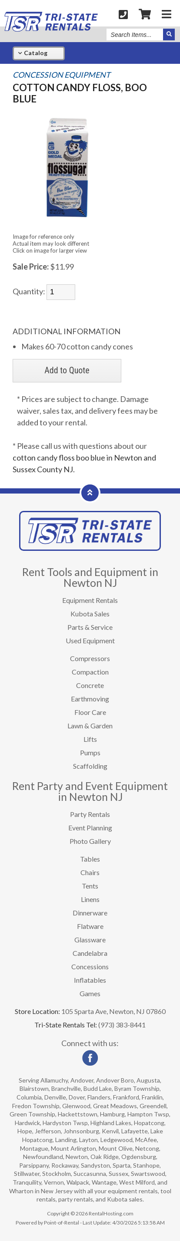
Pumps (90, 752)
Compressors (90, 658)
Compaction (90, 672)
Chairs (90, 872)
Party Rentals (90, 814)
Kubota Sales (90, 613)
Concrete (90, 685)
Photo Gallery (90, 841)
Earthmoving (90, 699)
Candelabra (90, 953)
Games (90, 993)
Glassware (90, 939)
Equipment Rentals (90, 600)
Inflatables (90, 980)
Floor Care (90, 712)
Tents (90, 886)
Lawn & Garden (90, 725)
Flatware (90, 926)
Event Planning (90, 827)
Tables (90, 859)
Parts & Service (90, 627)
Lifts (90, 739)
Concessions (90, 966)
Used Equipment (90, 640)
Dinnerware (90, 913)
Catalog (32, 52)
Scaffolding (90, 766)
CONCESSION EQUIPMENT (61, 74)
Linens (90, 899)
